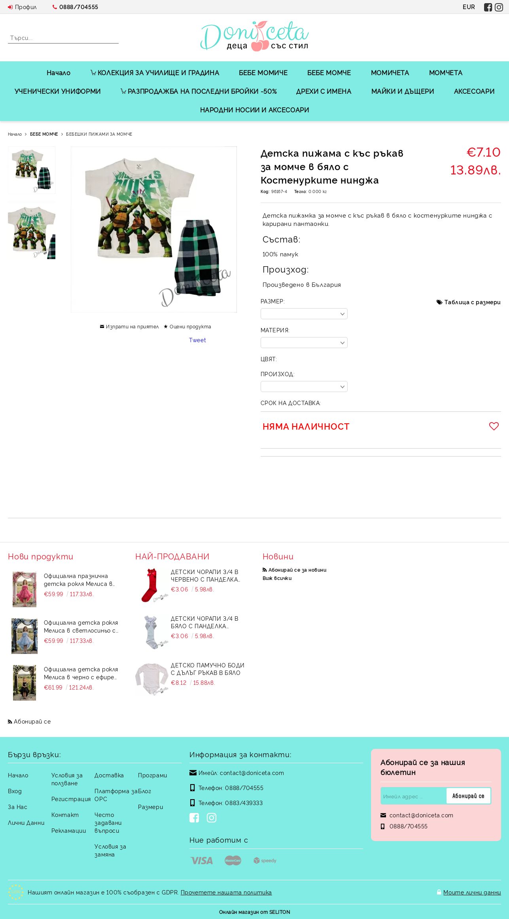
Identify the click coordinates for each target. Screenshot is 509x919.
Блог (144, 790)
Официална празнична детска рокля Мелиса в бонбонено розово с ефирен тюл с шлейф (78, 579)
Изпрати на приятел (132, 326)
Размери (150, 806)
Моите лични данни (472, 892)
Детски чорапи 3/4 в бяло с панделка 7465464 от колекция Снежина (204, 621)
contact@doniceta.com (252, 772)
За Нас (17, 806)
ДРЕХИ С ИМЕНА (323, 91)
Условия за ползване (67, 778)
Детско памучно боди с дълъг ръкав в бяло (208, 668)
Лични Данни (26, 822)
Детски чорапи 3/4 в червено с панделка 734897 (204, 575)
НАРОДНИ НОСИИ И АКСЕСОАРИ (254, 109)
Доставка (109, 775)
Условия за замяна (110, 850)
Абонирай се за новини (297, 569)
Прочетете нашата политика (226, 892)
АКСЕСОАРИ (474, 91)
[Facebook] (195, 818)
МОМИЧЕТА (390, 72)
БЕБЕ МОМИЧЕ (263, 72)
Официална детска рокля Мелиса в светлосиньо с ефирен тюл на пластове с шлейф (81, 626)
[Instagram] (213, 818)
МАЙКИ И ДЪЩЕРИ (402, 91)
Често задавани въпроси (108, 822)
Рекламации (68, 830)
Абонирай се (32, 721)
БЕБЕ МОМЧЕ (329, 72)
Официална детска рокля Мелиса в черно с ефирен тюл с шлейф (81, 673)
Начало (59, 72)
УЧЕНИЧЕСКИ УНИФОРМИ (58, 91)
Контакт (65, 814)
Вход (15, 790)
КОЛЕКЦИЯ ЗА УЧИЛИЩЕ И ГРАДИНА (155, 72)
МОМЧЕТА (445, 72)
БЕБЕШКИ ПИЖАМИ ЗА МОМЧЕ (99, 133)
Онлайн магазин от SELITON (254, 911)
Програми (152, 775)
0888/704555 (78, 6)
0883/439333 (244, 802)
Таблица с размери (473, 301)
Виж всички (277, 577)
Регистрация (71, 798)
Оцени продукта (191, 326)
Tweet (197, 339)
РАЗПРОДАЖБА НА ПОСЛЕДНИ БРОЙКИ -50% (198, 91)
